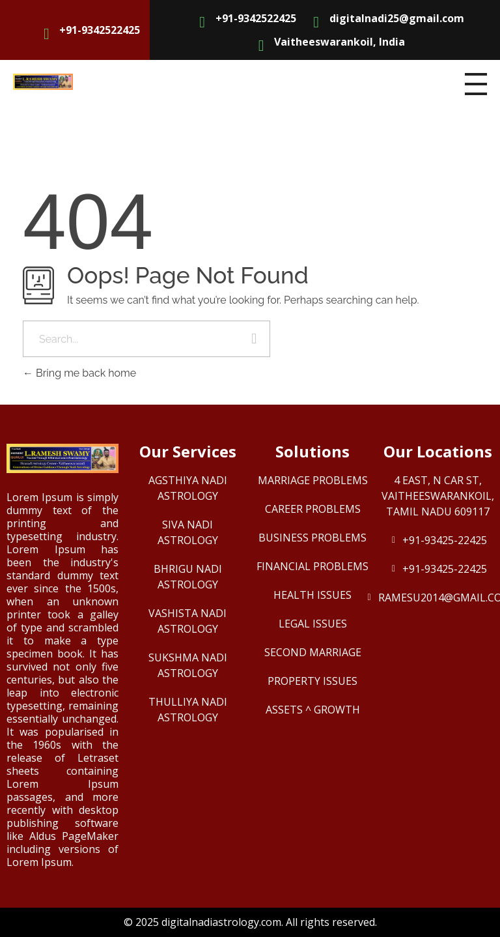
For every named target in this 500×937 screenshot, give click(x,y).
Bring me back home (79, 373)
